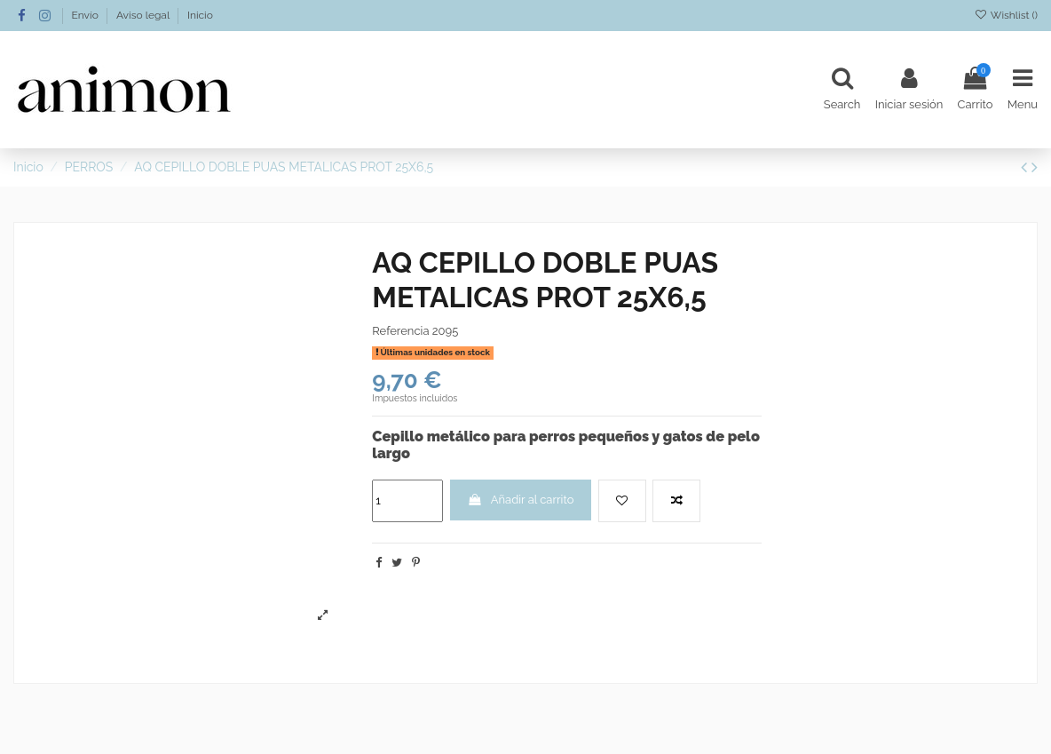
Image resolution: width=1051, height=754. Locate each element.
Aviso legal (144, 15)
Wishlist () (1006, 15)
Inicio (200, 15)
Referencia (400, 330)
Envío (86, 15)
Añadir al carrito (521, 499)
